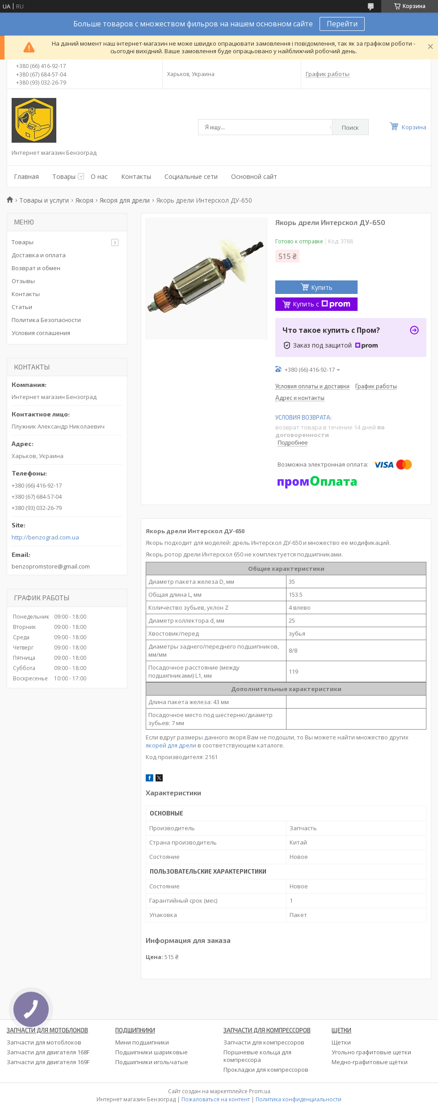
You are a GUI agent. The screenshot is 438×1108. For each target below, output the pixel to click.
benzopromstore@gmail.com (51, 566)
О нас (99, 176)
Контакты (136, 176)
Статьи (22, 307)
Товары (64, 176)
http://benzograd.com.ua (45, 537)
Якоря (84, 200)
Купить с (321, 304)
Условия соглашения (41, 333)
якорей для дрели (171, 745)
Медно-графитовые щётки (370, 1062)
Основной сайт (254, 176)
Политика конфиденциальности (298, 1099)
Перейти (342, 24)
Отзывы (23, 281)
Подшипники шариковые (151, 1052)
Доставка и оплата (39, 255)
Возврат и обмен (36, 268)
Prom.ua (259, 1091)
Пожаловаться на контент (215, 1099)
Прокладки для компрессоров (265, 1070)
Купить (322, 287)
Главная (26, 176)
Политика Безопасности (46, 320)
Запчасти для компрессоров (263, 1042)
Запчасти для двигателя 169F (48, 1062)
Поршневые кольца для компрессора (257, 1056)
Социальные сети (191, 176)
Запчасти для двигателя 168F (48, 1052)
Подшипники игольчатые (151, 1062)
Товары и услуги (44, 200)
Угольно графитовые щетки (371, 1052)
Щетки (341, 1042)
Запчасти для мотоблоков (44, 1042)
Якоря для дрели (125, 200)
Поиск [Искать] (350, 127)
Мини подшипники (142, 1042)
